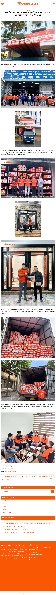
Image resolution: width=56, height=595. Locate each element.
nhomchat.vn (32, 593)
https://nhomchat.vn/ (12, 471)
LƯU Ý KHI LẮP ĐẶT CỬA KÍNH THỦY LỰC (13, 527)
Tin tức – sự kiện (6, 512)
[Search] (53, 3)
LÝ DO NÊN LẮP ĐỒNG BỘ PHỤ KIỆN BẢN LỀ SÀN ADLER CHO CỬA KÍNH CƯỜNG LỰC (26, 524)
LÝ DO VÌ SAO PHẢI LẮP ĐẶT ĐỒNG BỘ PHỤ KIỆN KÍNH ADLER (19, 521)
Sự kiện (4, 507)
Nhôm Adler (10, 469)
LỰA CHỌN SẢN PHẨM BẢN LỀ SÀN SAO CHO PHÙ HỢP (17, 530)
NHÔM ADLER (20, 64)
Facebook (33, 557)
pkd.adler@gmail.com (36, 554)
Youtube (33, 560)
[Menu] (2, 4)
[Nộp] (52, 491)
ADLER (10, 309)
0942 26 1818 (34, 552)
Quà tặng (4, 504)
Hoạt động (5, 501)
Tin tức (28, 10)
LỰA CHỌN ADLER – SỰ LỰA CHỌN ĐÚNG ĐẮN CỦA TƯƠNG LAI (19, 532)
